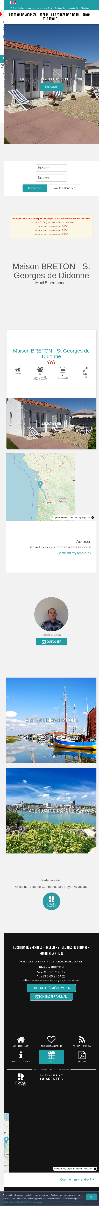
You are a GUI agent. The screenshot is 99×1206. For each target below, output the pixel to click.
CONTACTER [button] (54, 642)
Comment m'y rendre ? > (74, 553)
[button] (67, 188)
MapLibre (85, 518)
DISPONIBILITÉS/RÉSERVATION (54, 988)
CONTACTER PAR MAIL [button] (54, 997)
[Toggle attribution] (93, 518)
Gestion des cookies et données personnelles (22, 1202)
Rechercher (37, 188)
